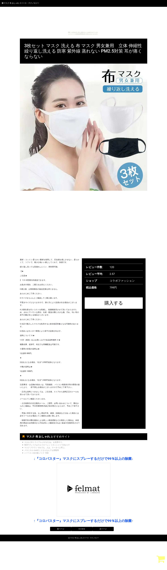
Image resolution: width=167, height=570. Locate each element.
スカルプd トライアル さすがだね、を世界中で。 (44, 442)
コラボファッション (122, 280)
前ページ (60, 529)
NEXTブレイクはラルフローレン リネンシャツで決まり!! (46, 445)
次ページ (103, 529)
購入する (113, 303)
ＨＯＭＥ (81, 529)
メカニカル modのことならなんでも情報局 (41, 450)
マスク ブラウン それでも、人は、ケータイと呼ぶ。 (45, 448)
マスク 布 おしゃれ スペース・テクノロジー (20, 3)
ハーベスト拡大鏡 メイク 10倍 (36, 453)
